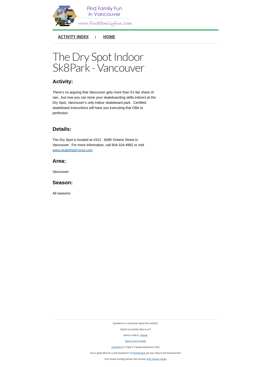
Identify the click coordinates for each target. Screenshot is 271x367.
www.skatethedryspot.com (73, 150)
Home (109, 36)
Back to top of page (135, 341)
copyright (116, 347)
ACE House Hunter (157, 359)
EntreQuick (139, 353)
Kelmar (144, 335)
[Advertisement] (192, 102)
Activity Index (73, 36)
